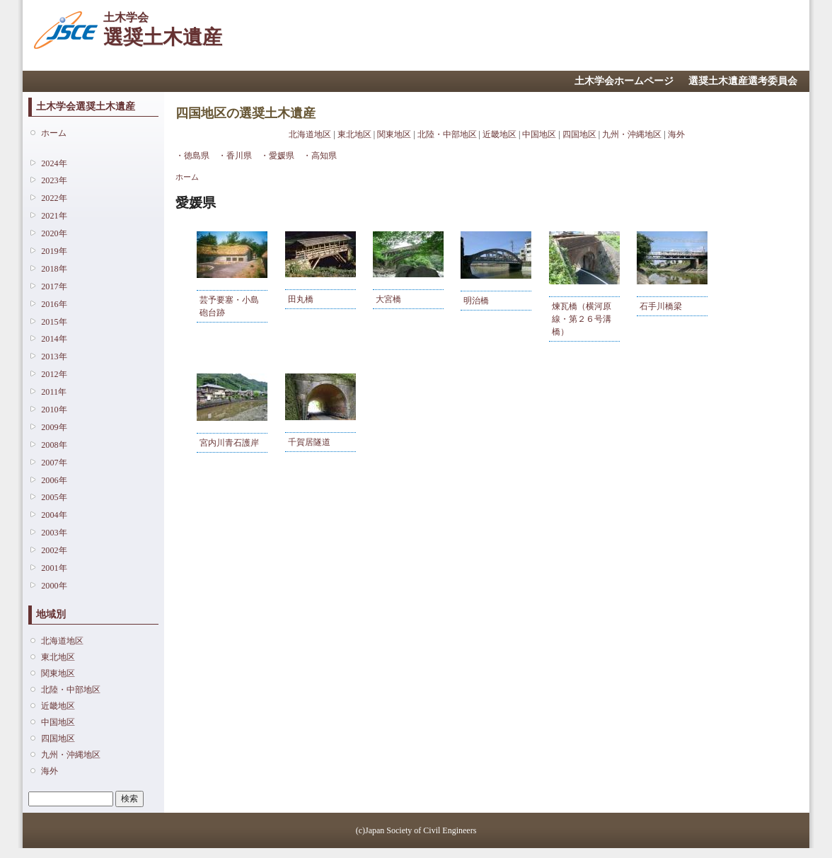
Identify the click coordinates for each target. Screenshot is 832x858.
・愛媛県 (277, 156)
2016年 (54, 304)
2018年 (54, 269)
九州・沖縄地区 (70, 755)
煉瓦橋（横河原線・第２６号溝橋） (581, 319)
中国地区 (58, 722)
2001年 (54, 568)
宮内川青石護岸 (229, 443)
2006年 (54, 480)
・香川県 (235, 156)
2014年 (54, 339)
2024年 (54, 163)
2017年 (54, 286)
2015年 (54, 322)
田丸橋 (300, 299)
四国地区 (58, 738)
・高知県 (320, 156)
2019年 (54, 251)
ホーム (54, 133)
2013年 (54, 356)
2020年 (54, 233)
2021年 (54, 216)
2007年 (54, 463)
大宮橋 (388, 299)
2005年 (54, 497)
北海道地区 (62, 641)
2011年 (54, 392)
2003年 (54, 533)
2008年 (54, 445)
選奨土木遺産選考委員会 (742, 81)
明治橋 (476, 301)
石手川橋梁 (661, 306)
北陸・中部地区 (70, 690)
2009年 (54, 427)
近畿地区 (58, 706)
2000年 (54, 586)
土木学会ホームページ (624, 81)
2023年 (54, 180)
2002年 (54, 550)
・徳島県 (192, 156)
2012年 (54, 374)
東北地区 (58, 657)
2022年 (54, 198)
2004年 (54, 515)
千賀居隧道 (309, 442)
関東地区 (58, 673)
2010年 (54, 409)
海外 (49, 771)
